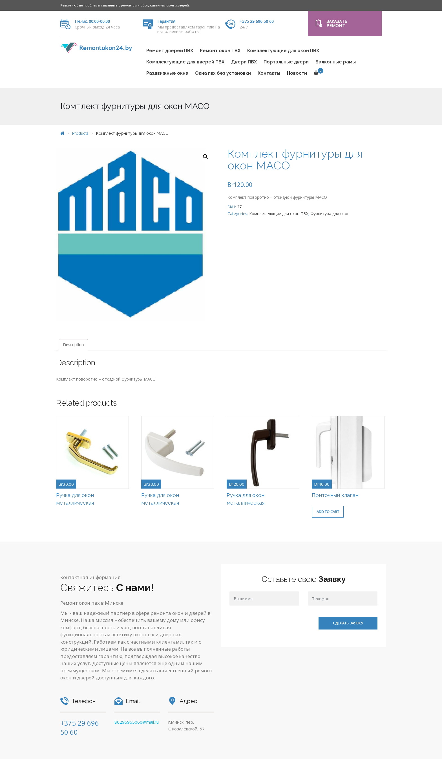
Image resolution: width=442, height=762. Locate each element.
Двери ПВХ (244, 62)
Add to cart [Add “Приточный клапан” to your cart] (328, 511)
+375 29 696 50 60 (257, 21)
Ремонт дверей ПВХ (169, 50)
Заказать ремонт (336, 23)
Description (73, 344)
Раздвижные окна (167, 73)
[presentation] (272, 631)
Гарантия (166, 21)
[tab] (73, 344)
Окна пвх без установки (223, 73)
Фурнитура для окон (330, 213)
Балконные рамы (335, 62)
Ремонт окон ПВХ (220, 50)
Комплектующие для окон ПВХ (283, 50)
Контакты (269, 73)
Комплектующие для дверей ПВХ (185, 62)
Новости (297, 73)
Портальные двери (286, 62)
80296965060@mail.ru (136, 722)
